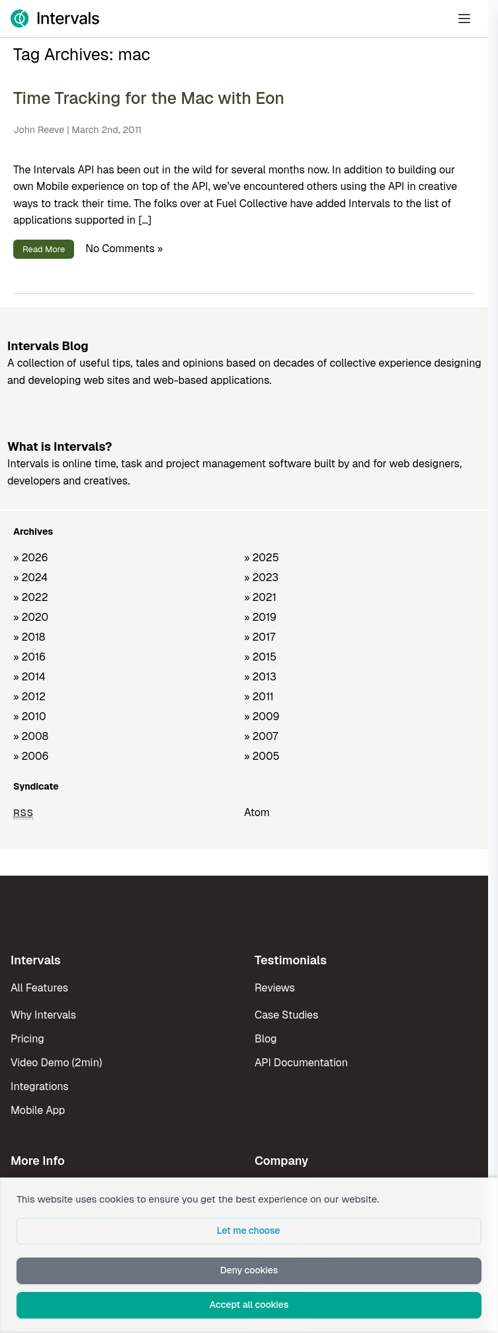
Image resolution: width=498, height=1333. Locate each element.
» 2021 (260, 597)
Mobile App (38, 1110)
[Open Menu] (464, 18)
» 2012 (29, 697)
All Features (39, 988)
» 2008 (30, 736)
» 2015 (260, 657)
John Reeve (38, 130)
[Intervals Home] (55, 18)
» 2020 (30, 617)
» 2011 (259, 697)
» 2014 (29, 677)
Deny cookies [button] (249, 1270)
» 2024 (30, 577)
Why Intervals (43, 1015)
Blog (265, 1039)
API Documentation (301, 1063)
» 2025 (261, 558)
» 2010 (29, 716)
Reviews (275, 988)
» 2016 (29, 657)
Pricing (27, 1039)
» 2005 (262, 756)
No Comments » (124, 248)
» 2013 (260, 677)
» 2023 (261, 577)
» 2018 (29, 637)
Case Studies (286, 1015)
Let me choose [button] (249, 1230)
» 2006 (31, 756)
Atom (257, 812)
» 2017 (259, 637)
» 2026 (30, 558)
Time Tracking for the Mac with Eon (148, 98)
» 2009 (262, 716)
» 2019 (260, 617)
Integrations (40, 1086)
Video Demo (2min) (56, 1063)
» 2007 (261, 736)
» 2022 (30, 597)
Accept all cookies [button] (249, 1304)
